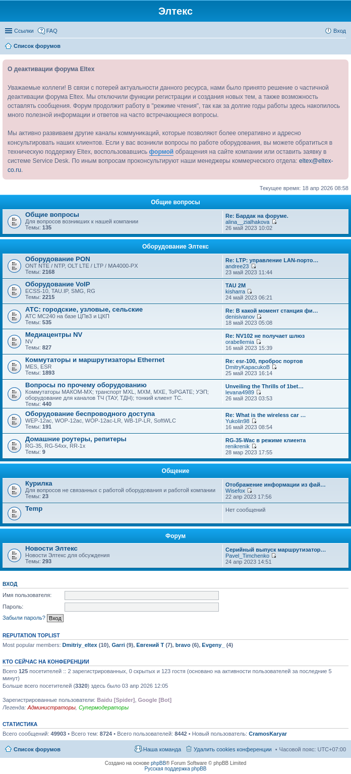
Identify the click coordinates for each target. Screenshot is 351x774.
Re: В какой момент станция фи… (271, 311)
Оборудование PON (57, 259)
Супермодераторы (104, 707)
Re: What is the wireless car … (265, 415)
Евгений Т (150, 645)
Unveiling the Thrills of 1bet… (264, 386)
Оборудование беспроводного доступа (90, 414)
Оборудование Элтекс (175, 246)
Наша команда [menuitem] (162, 749)
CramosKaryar (268, 734)
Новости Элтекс (51, 548)
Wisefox (235, 491)
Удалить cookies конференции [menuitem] (233, 749)
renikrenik (237, 446)
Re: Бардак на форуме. (256, 216)
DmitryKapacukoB (247, 367)
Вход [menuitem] (339, 31)
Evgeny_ (213, 645)
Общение (176, 470)
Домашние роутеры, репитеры (76, 439)
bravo (183, 645)
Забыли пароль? (24, 618)
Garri (118, 645)
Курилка (38, 483)
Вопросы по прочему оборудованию (86, 385)
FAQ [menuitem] (51, 31)
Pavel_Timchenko (247, 556)
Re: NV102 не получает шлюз (265, 336)
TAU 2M (235, 285)
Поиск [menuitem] (343, 47)
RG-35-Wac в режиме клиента (265, 440)
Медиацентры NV (53, 334)
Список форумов (37, 749)
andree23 (237, 266)
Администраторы (51, 707)
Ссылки (24, 31)
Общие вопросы (175, 202)
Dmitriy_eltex (80, 645)
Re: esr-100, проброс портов (264, 361)
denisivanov (240, 317)
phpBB (158, 763)
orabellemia (239, 342)
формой (161, 151)
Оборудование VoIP (57, 284)
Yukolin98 (237, 421)
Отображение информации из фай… (275, 485)
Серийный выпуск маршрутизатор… (275, 550)
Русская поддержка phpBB (175, 768)
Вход (10, 584)
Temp (33, 508)
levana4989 (239, 392)
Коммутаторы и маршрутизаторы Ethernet (94, 360)
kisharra (235, 291)
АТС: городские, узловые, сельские (84, 309)
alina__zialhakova (247, 222)
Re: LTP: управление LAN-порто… (271, 260)
